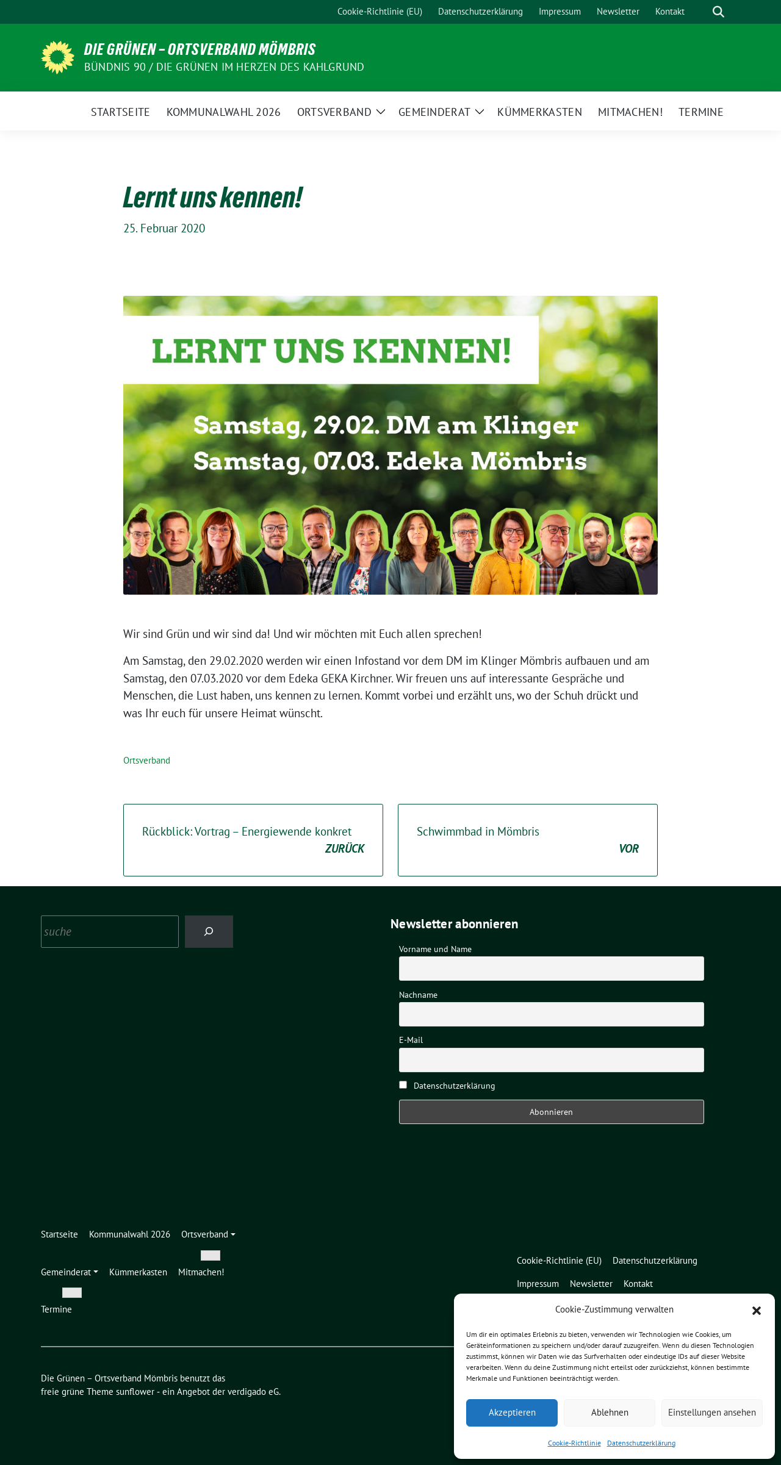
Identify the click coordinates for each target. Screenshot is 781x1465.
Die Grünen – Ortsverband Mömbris (200, 49)
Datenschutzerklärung (641, 1442)
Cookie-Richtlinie (574, 1442)
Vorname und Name (435, 949)
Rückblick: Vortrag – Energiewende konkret (253, 841)
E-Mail (411, 1039)
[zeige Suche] (718, 12)
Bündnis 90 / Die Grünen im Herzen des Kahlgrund (224, 67)
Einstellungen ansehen (712, 1412)
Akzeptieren (512, 1412)
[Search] (209, 931)
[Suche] (701, 12)
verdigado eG (253, 1391)
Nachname (418, 994)
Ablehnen (609, 1412)
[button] (756, 1309)
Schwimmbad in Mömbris (528, 841)
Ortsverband (146, 760)
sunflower (135, 1391)
